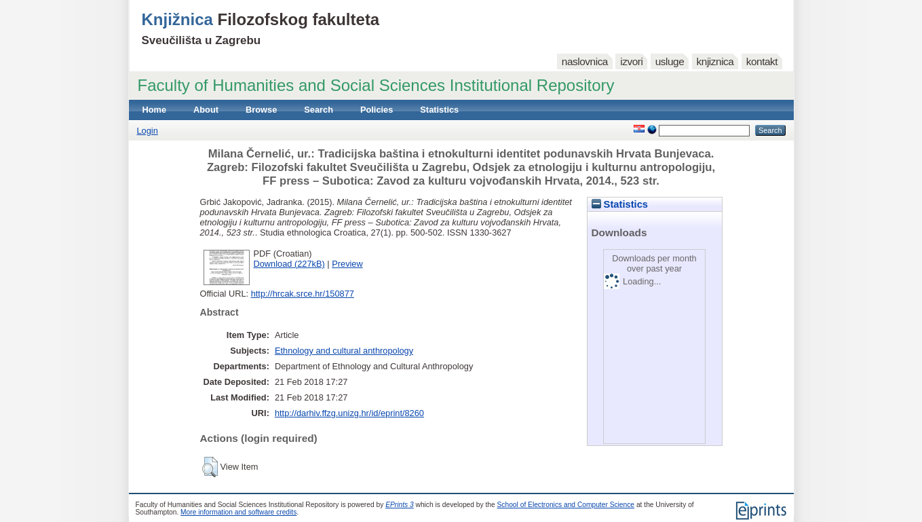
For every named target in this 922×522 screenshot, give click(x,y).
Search (318, 110)
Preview (347, 264)
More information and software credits (238, 512)
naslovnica (585, 61)
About (205, 110)
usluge (670, 61)
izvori (631, 61)
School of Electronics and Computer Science (566, 504)
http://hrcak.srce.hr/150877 (302, 293)
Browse (261, 110)
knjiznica (715, 61)
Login (147, 131)
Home (154, 110)
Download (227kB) (289, 264)
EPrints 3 (399, 504)
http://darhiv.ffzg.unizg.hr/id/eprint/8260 (349, 413)
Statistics (439, 110)
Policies (376, 110)
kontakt (761, 61)
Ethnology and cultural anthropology (344, 351)
